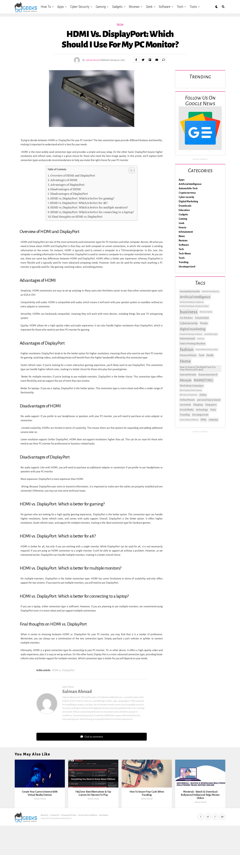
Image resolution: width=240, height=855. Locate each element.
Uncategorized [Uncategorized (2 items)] (200, 414)
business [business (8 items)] (189, 311)
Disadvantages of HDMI (65, 189)
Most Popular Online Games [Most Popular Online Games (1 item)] (191, 390)
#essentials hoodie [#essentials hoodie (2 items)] (190, 291)
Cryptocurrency (187, 192)
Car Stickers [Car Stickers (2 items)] (186, 318)
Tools (193, 7)
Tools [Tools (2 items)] (213, 409)
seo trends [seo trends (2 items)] (185, 404)
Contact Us (54, 838)
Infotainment (186, 231)
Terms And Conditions (87, 838)
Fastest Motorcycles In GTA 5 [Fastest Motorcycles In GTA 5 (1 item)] (207, 349)
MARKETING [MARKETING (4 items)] (203, 380)
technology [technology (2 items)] (202, 409)
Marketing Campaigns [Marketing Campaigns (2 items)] (192, 385)
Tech (180, 7)
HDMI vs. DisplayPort (63, 670)
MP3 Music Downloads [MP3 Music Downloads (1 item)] (188, 395)
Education (184, 210)
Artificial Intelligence (190, 184)
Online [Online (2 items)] (202, 395)
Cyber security (79, 7)
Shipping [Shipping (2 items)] (198, 404)
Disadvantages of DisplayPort (69, 194)
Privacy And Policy (68, 838)
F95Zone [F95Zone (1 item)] (200, 339)
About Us (44, 838)
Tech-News (185, 253)
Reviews (134, 7)
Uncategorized (187, 266)
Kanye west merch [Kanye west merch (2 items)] (208, 374)
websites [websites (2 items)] (213, 419)
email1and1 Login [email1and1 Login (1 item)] (210, 334)
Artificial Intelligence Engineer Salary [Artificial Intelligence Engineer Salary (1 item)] (194, 306)
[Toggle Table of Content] (130, 170)
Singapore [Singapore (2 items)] (210, 404)
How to (46, 7)
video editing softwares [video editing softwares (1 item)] (189, 420)
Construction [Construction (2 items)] (202, 318)
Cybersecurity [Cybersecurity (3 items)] (189, 323)
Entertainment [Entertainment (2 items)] (187, 338)
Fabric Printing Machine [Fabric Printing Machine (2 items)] (192, 343)
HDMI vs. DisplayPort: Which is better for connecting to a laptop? (92, 212)
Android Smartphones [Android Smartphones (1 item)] (210, 291)
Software (164, 7)
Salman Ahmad (93, 60)
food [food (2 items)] (201, 355)
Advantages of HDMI (63, 180)
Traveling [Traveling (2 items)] (185, 414)
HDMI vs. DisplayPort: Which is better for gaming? (82, 198)
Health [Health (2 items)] (209, 355)
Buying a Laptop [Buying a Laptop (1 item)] (206, 312)
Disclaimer (103, 838)
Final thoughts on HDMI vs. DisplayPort (77, 216)
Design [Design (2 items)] (204, 323)
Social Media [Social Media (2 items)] (187, 409)
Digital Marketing (188, 201)
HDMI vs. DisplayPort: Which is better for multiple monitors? (89, 207)
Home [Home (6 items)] (185, 361)
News (182, 236)
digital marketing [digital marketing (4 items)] (192, 329)
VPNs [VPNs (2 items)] (203, 419)
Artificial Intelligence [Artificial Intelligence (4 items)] (195, 297)
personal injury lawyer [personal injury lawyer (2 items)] (209, 400)
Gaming (101, 7)
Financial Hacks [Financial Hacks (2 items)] (188, 355)
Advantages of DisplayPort (67, 185)
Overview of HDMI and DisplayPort (72, 175)
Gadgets (117, 7)
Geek (149, 7)
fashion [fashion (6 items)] (187, 349)
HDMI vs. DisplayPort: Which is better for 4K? (79, 203)
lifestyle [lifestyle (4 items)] (185, 380)
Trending (184, 262)
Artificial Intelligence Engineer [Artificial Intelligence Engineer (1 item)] (192, 302)
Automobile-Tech (188, 188)
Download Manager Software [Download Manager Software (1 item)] (191, 334)
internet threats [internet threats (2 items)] (188, 374)
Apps (60, 7)
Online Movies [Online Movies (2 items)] (187, 400)
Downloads (185, 205)
